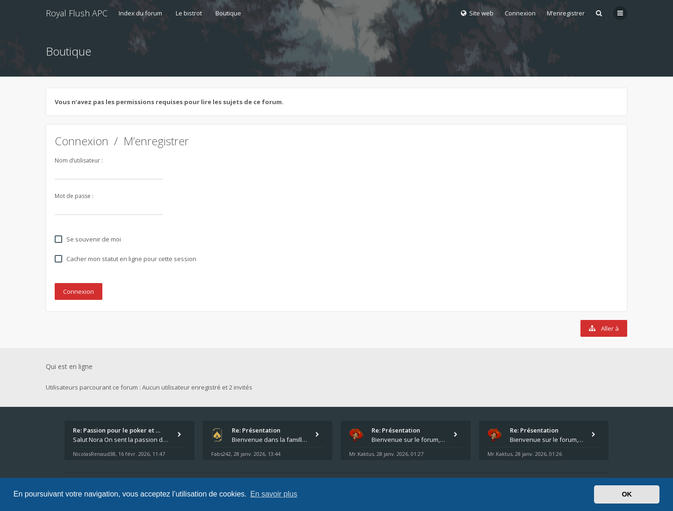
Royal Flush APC (76, 13)
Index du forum (140, 13)
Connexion (81, 141)
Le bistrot (189, 13)
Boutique (228, 13)
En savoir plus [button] (273, 494)
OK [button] (627, 494)
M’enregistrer (566, 13)
